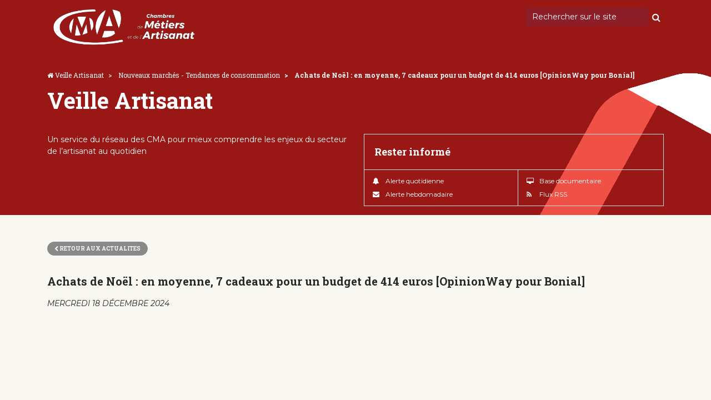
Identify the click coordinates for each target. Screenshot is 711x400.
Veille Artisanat (79, 75)
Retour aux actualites (97, 248)
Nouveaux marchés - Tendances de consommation (199, 75)
